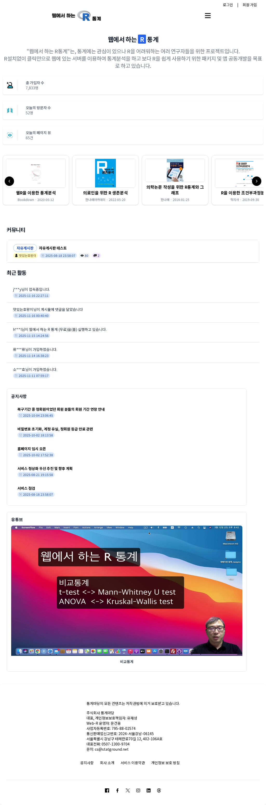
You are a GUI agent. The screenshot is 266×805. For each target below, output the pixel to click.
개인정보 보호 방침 (165, 762)
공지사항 (87, 762)
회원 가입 (250, 4)
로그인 (228, 4)
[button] (36, 180)
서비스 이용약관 (133, 762)
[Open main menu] (208, 15)
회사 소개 (107, 762)
